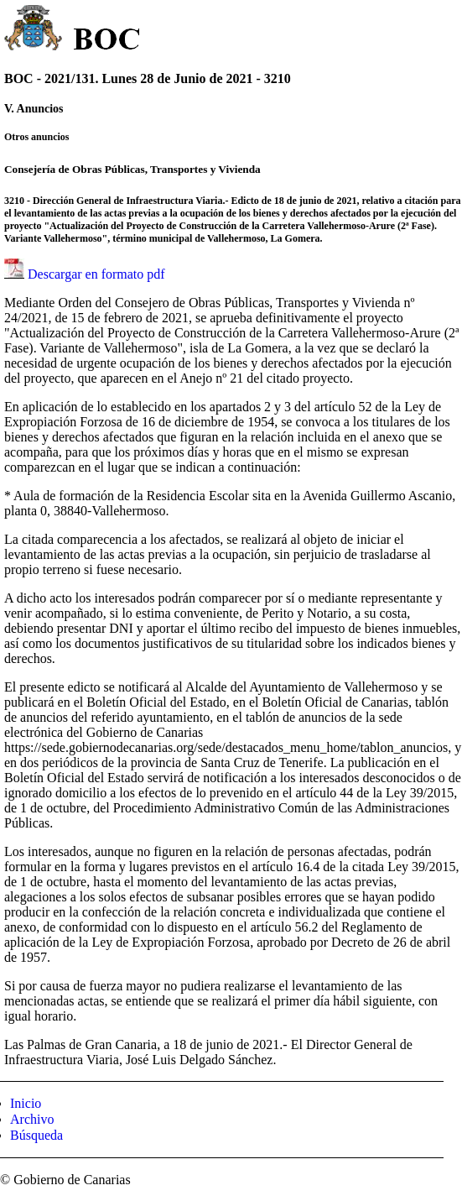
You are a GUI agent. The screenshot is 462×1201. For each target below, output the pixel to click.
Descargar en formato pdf (96, 274)
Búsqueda (36, 1135)
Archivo (32, 1119)
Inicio (25, 1103)
